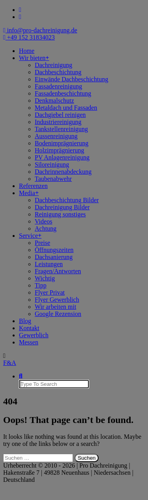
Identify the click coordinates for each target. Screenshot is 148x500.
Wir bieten (32, 58)
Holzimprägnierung (59, 150)
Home (26, 50)
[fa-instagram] (20, 16)
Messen (28, 342)
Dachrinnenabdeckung (63, 171)
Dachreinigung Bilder (62, 207)
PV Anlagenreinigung (62, 157)
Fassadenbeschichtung (63, 93)
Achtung (45, 228)
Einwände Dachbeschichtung (71, 79)
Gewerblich (34, 335)
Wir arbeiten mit (55, 306)
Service (28, 235)
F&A (9, 362)
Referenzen (33, 185)
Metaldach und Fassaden (66, 107)
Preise (42, 242)
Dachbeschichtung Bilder (67, 200)
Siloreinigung (52, 164)
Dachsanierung (54, 257)
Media (27, 193)
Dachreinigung (53, 65)
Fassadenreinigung (58, 86)
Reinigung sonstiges (60, 214)
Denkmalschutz (54, 100)
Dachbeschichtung (58, 72)
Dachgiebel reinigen (60, 114)
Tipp (41, 285)
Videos (43, 221)
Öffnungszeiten (54, 249)
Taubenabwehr (53, 178)
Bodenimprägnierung (61, 143)
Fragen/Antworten (58, 271)
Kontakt (29, 328)
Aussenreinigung (56, 136)
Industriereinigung (58, 121)
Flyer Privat (50, 292)
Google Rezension (58, 313)
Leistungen (49, 264)
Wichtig (45, 278)
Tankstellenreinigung (61, 129)
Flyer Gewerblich (57, 299)
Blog (25, 321)
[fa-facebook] (20, 9)
